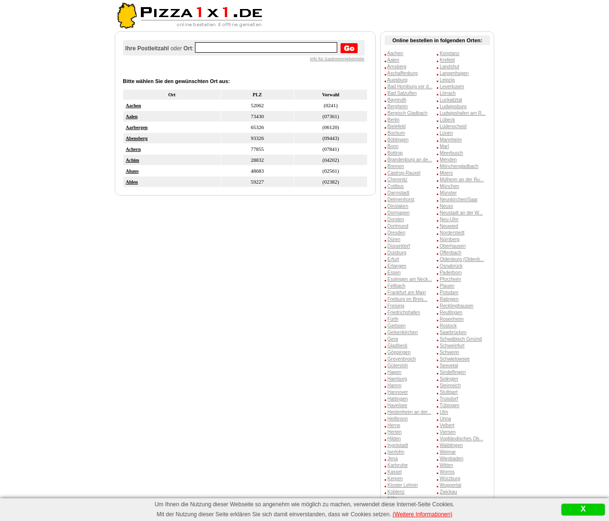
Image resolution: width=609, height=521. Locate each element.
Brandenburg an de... (410, 159)
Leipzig (447, 80)
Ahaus (132, 171)
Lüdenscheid (453, 126)
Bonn (393, 146)
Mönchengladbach (459, 166)
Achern (133, 149)
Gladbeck (397, 345)
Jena (393, 458)
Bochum (396, 133)
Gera (393, 339)
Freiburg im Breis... (407, 299)
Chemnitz (397, 179)
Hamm (394, 385)
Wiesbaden (451, 458)
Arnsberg (396, 66)
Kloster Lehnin (403, 485)
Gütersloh (398, 365)
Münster (448, 192)
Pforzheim (450, 279)
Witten (446, 465)
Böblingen (398, 139)
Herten (395, 432)
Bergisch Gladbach (408, 113)
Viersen (448, 432)
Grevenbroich (402, 359)
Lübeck (447, 119)
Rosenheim (452, 319)
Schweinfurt (452, 345)
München (449, 186)
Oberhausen (453, 246)
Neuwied (449, 226)
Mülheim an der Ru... (462, 179)
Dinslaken (398, 206)
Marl (444, 146)
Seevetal (449, 365)
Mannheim (451, 139)
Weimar (448, 452)
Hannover (398, 392)
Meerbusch (451, 153)
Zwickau (448, 491)
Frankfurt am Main (407, 292)
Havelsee (397, 405)
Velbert (447, 425)
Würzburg (450, 478)
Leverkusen (452, 86)
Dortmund (398, 226)
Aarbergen (137, 127)
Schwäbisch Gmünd (461, 339)
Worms (447, 471)
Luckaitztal (451, 99)
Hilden (394, 438)
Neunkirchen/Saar (459, 199)
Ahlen (132, 182)
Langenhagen (454, 73)
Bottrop (395, 153)
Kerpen (395, 478)
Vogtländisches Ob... (461, 438)
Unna (445, 418)
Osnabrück (451, 266)
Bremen (396, 166)
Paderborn (451, 272)
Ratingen (449, 299)
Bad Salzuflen (402, 93)
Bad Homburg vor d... (410, 86)
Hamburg (397, 378)
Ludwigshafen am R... (463, 113)
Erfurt (393, 259)
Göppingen (399, 352)
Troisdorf (449, 398)
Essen (394, 272)
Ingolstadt (398, 445)
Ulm (444, 412)
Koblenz (396, 491)
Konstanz (450, 53)
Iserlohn (396, 452)
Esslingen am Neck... (410, 279)
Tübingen (450, 405)
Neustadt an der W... (461, 212)
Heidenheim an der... (409, 412)
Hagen (394, 372)
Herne (394, 425)
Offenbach (450, 252)
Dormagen (399, 212)
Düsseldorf (399, 246)
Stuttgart (449, 392)
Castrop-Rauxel (404, 173)
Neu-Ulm (449, 219)
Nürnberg (450, 239)
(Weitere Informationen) (422, 514)
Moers (446, 173)
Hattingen (398, 398)
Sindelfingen (453, 372)
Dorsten (396, 219)
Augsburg (397, 80)
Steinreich (450, 385)
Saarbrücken (453, 332)
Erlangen (397, 266)
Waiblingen (451, 445)
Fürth (393, 319)
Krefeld (447, 60)
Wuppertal (450, 485)
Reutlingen (451, 312)
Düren (394, 239)
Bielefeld (397, 126)
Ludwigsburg (453, 106)
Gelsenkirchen (403, 332)
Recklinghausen (456, 305)
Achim (132, 160)
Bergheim (398, 106)
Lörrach (448, 93)
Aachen (133, 105)
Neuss (446, 206)
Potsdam (449, 292)
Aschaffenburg (402, 73)
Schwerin (449, 352)
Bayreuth (397, 99)
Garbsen (397, 325)
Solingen (449, 378)
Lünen (446, 133)
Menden (448, 159)
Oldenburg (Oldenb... (462, 259)
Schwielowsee (455, 359)
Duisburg (397, 252)
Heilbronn (398, 418)
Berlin (394, 119)
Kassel (395, 471)
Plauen (447, 285)
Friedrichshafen (404, 312)
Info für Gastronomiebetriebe (337, 58)
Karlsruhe (398, 465)
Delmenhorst (401, 199)
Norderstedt (452, 232)
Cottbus (396, 186)
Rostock (448, 325)
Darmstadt (398, 192)
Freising (396, 305)
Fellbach (397, 285)
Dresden (397, 232)
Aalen (132, 116)
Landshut (449, 66)
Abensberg (137, 138)
